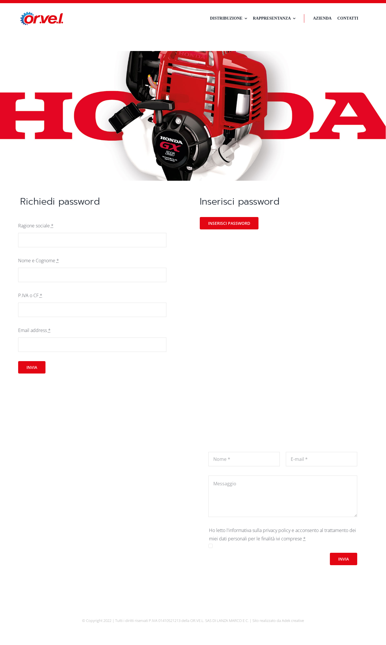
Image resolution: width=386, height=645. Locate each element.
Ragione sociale (36, 225)
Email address (34, 330)
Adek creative (293, 620)
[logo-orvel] (41, 14)
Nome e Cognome (38, 260)
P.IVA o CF (30, 295)
